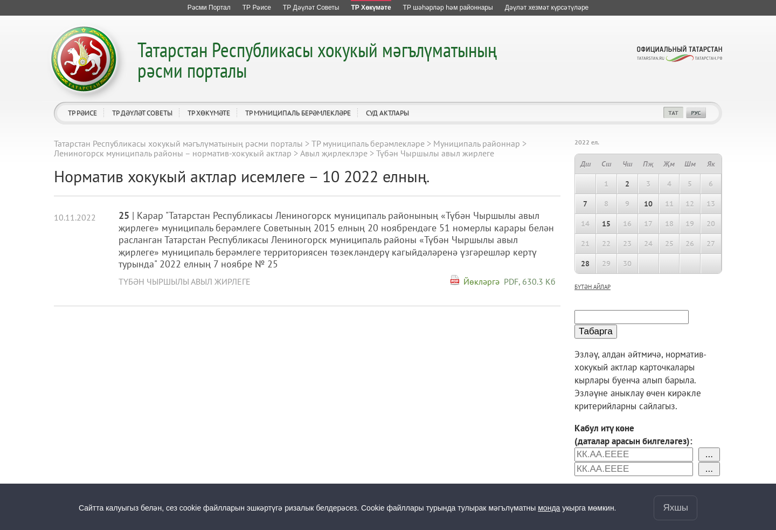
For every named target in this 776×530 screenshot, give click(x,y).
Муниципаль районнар (476, 143)
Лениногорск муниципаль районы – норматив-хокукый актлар (173, 153)
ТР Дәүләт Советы (142, 113)
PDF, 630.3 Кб (530, 281)
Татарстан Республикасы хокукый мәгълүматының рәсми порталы (317, 59)
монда (549, 508)
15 (606, 224)
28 (585, 264)
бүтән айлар (592, 287)
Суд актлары (387, 113)
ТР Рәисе (82, 113)
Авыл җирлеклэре (334, 153)
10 (648, 204)
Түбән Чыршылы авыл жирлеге (185, 281)
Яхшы (675, 508)
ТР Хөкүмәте (209, 113)
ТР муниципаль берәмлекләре (298, 113)
